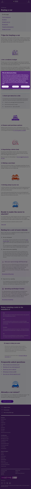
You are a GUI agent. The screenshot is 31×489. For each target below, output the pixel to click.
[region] (15, 80)
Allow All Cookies (5, 86)
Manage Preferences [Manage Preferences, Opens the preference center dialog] (15, 86)
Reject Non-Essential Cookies (25, 86)
